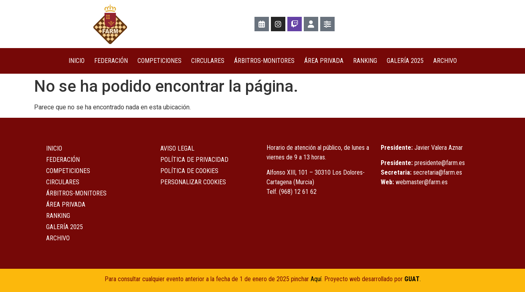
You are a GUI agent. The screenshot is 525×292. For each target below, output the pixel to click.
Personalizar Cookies (193, 182)
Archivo (445, 60)
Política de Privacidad (194, 159)
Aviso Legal (177, 148)
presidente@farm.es (439, 163)
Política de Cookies (189, 171)
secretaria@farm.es (437, 172)
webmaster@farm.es (422, 182)
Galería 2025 (405, 60)
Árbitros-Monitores (264, 60)
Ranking (365, 60)
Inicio (77, 60)
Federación (111, 60)
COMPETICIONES (159, 60)
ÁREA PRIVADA (323, 60)
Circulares (207, 60)
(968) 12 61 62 (298, 191)
